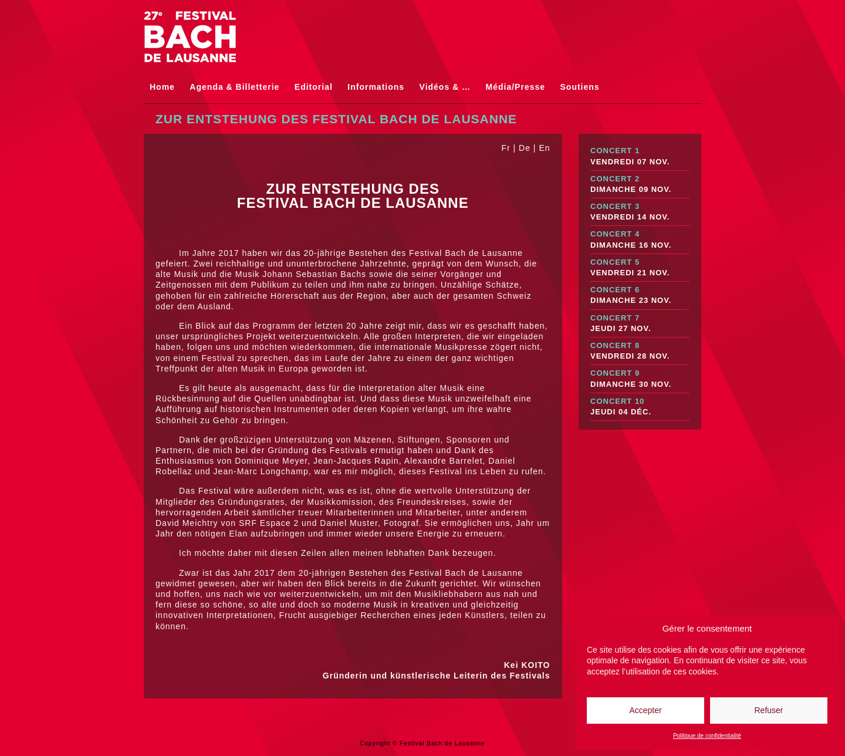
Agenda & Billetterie (234, 87)
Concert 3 (639, 212)
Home (162, 87)
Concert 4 (639, 240)
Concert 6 (639, 295)
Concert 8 (639, 351)
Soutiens (580, 87)
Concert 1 (639, 156)
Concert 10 (639, 407)
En (544, 148)
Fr (505, 148)
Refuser (768, 710)
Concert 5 (639, 268)
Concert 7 (639, 323)
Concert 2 (639, 184)
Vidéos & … (445, 87)
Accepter (645, 710)
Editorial (314, 87)
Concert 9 (639, 379)
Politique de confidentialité (707, 736)
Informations (375, 87)
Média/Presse (516, 87)
